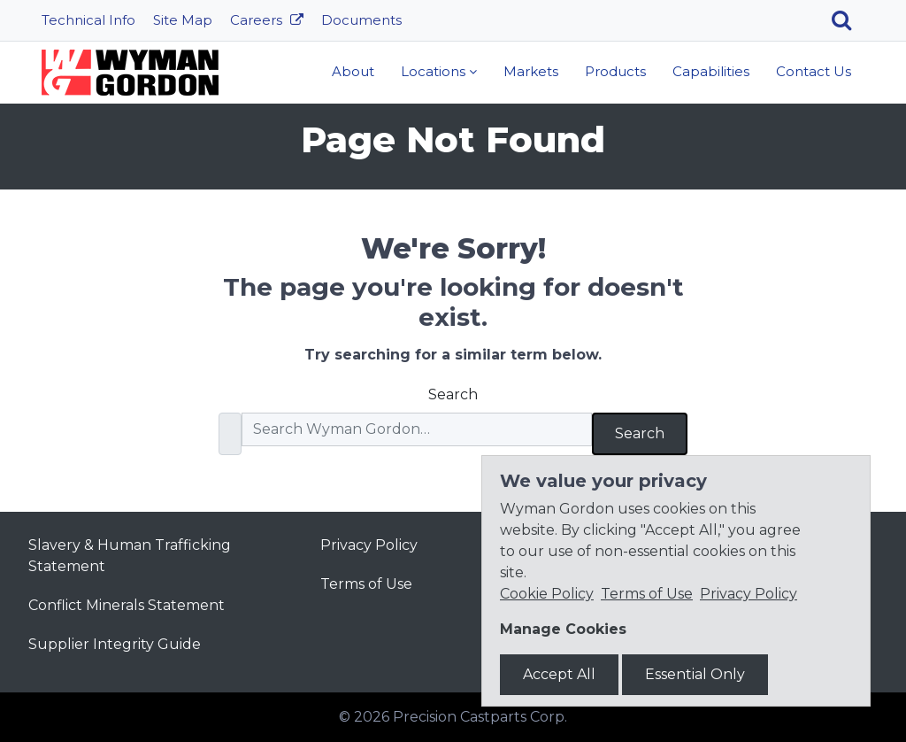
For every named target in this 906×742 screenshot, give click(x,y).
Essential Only (695, 674)
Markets (530, 71)
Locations (433, 71)
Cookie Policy (547, 593)
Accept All (559, 674)
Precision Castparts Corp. (480, 716)
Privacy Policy (369, 545)
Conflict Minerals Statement (126, 605)
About (353, 71)
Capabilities (710, 71)
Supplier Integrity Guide (114, 644)
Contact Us (813, 71)
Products (615, 71)
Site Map (182, 20)
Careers (258, 20)
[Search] (848, 20)
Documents (361, 20)
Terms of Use (366, 584)
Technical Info (88, 20)
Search (453, 394)
